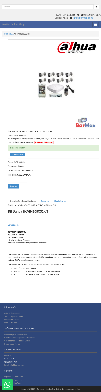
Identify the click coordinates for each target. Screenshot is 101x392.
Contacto (7, 355)
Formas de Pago (10, 323)
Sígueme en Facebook (12, 380)
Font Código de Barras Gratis (15, 334)
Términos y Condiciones (13, 316)
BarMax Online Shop (13, 24)
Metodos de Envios (11, 319)
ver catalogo (13, 225)
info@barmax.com (83, 17)
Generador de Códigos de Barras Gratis (19, 338)
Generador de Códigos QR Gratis (17, 341)
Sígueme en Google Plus (13, 377)
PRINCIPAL (9, 34)
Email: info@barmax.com (14, 365)
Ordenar (13, 186)
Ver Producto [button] (17, 155)
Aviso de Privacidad (12, 313)
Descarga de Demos (12, 344)
